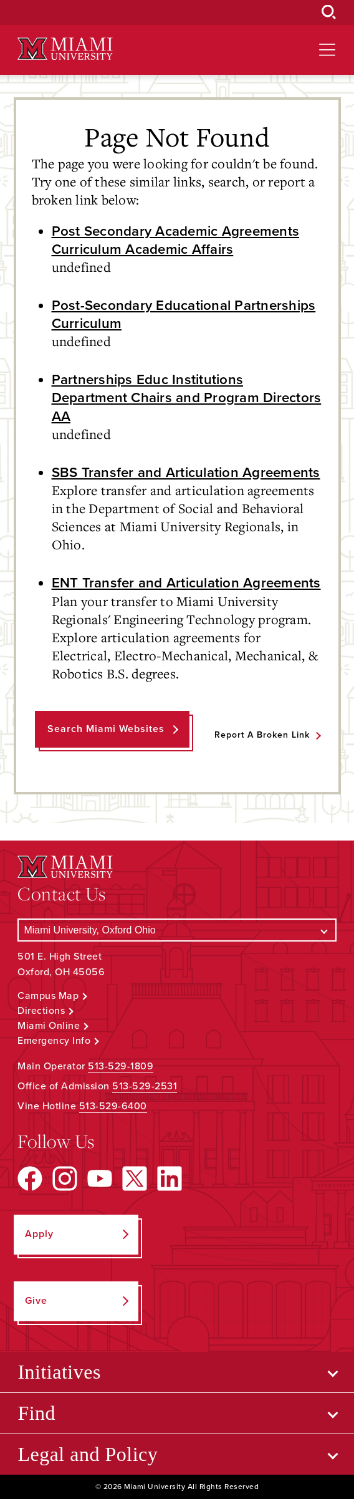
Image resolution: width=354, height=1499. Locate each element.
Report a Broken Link (262, 735)
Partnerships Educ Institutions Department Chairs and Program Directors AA (187, 397)
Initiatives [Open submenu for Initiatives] (58, 1372)
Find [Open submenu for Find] (36, 1413)
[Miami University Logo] (64, 48)
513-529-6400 (113, 1106)
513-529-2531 (144, 1086)
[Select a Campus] (176, 930)
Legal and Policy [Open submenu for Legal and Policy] (87, 1454)
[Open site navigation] (327, 50)
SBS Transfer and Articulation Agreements (186, 472)
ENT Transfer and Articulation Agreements (186, 582)
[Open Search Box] (329, 12)
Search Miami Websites (106, 729)
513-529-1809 (120, 1066)
